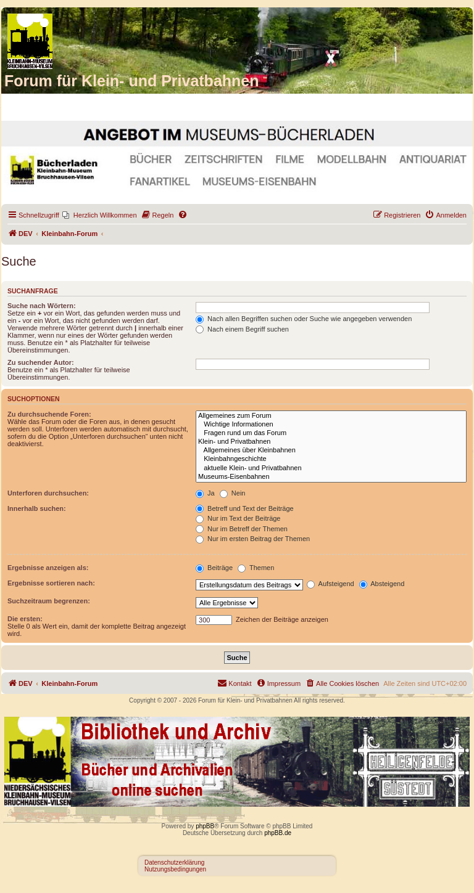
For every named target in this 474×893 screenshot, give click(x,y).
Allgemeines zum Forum (331, 416)
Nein (233, 493)
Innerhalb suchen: (36, 508)
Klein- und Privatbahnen (331, 442)
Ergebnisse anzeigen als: (47, 567)
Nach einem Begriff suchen (242, 329)
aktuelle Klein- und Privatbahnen (331, 468)
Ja (205, 493)
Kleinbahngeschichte (331, 459)
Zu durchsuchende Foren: (49, 414)
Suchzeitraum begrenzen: (48, 601)
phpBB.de (277, 833)
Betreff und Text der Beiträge (245, 508)
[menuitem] (99, 215)
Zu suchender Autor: (40, 362)
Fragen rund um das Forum (331, 433)
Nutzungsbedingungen (175, 869)
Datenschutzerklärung (174, 862)
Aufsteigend (330, 583)
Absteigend (382, 583)
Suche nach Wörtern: (41, 305)
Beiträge (214, 567)
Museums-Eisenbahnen (331, 477)
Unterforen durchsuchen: (48, 493)
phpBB (205, 826)
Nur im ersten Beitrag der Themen (253, 538)
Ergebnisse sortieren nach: (51, 583)
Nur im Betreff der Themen (242, 528)
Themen (256, 567)
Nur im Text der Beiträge (238, 518)
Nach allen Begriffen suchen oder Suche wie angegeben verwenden (304, 318)
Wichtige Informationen (331, 424)
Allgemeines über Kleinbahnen (331, 450)
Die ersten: (25, 618)
